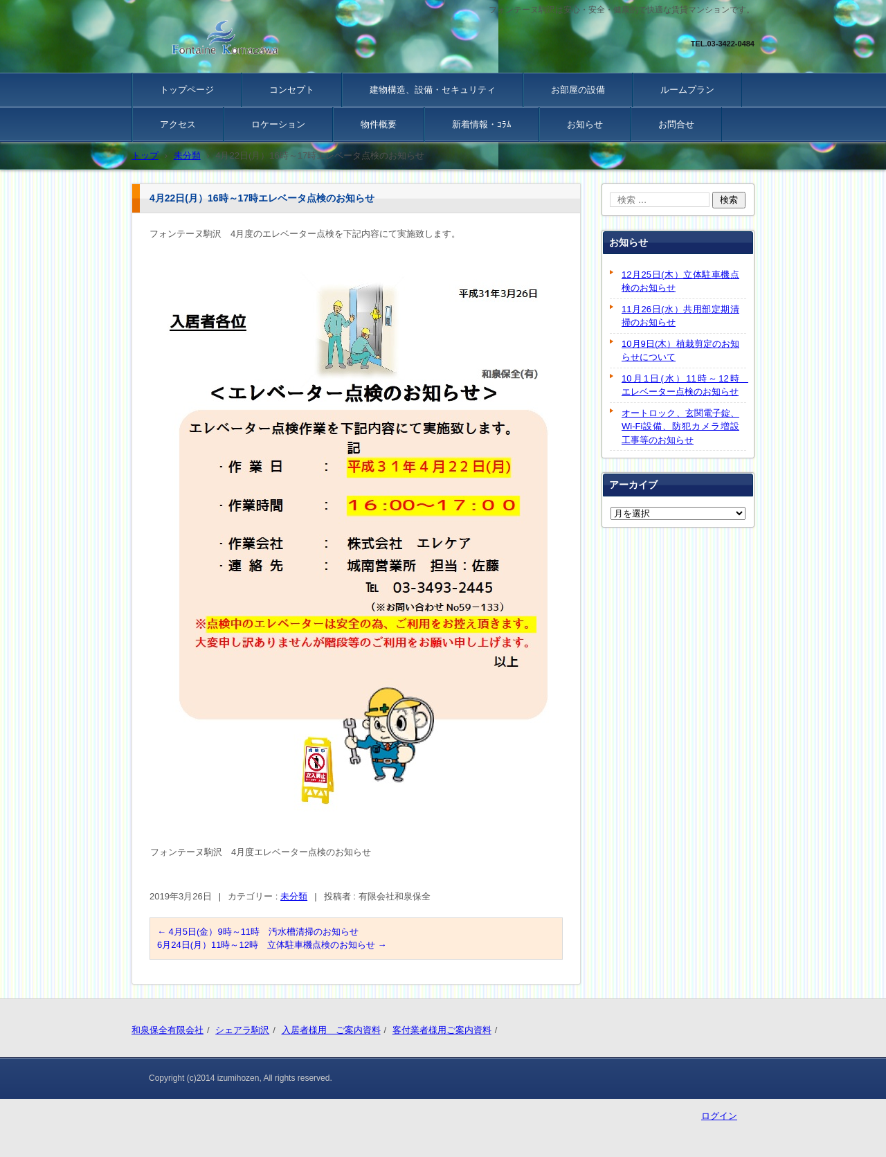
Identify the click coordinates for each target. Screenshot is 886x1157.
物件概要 (379, 124)
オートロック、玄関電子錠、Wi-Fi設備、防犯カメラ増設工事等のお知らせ (680, 426)
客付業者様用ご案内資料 (441, 1030)
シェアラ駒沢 (242, 1030)
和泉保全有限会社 (168, 1030)
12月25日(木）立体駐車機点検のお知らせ (680, 281)
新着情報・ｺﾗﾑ (482, 124)
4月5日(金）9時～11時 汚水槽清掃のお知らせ (258, 931)
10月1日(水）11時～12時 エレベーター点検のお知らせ (684, 385)
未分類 (293, 896)
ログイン (719, 1116)
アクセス (178, 124)
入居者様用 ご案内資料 (331, 1030)
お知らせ (585, 124)
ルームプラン (687, 89)
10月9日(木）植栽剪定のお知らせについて (680, 351)
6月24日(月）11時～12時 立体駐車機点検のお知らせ (272, 945)
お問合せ (676, 124)
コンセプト (291, 89)
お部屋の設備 (578, 89)
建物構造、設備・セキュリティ (433, 89)
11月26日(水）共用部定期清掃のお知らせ (680, 316)
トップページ (187, 89)
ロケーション (278, 124)
